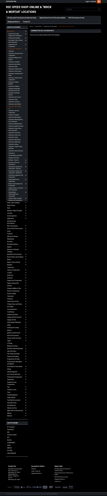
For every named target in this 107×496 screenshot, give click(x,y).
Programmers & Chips (13, 359)
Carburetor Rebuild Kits (15, 139)
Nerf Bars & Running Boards (15, 348)
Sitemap (24, 494)
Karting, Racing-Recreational (11, 222)
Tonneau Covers (11, 389)
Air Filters (10, 242)
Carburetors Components (15, 48)
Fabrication (10, 296)
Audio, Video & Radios (13, 203)
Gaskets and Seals (12, 314)
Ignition (9, 330)
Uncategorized (11, 405)
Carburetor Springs (13, 144)
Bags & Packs (11, 205)
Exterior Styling (11, 293)
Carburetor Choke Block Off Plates (16, 74)
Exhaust (9, 286)
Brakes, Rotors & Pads (13, 262)
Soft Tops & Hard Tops (13, 374)
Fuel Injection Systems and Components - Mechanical (15, 172)
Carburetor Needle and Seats (16, 126)
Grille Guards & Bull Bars (14, 322)
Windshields (10, 239)
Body (8, 208)
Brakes (9, 259)
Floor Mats (10, 307)
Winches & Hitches (12, 236)
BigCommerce (36, 494)
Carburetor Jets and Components (14, 111)
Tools (8, 392)
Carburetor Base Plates (14, 64)
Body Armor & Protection (14, 254)
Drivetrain (10, 278)
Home (31, 26)
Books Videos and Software (15, 257)
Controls (9, 213)
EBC (8, 432)
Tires (8, 387)
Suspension (10, 379)
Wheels (9, 413)
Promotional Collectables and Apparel (14, 363)
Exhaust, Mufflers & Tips (14, 288)
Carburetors (12, 153)
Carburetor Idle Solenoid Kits (15, 107)
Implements (10, 218)
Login (87, 1)
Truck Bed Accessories (13, 400)
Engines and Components (14, 280)
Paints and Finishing (13, 356)
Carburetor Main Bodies (15, 117)
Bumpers (9, 265)
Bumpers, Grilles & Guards (14, 210)
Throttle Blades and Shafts (15, 155)
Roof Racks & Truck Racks (14, 366)
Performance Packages (14, 38)
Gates (9, 445)
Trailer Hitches (11, 397)
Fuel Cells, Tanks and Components (14, 163)
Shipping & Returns (14, 22)
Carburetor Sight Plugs (14, 142)
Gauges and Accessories (14, 317)
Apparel (9, 247)
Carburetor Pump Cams (15, 135)
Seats (9, 231)
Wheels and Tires (12, 408)
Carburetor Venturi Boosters (16, 151)
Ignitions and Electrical (13, 333)
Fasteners (10, 299)
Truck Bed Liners (12, 403)
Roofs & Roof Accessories (15, 228)
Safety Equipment (12, 372)
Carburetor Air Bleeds (14, 62)
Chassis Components (13, 270)
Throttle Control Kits (14, 158)
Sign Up (93, 1)
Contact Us (26, 22)
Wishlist (33, 469)
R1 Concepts (11, 427)
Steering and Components (14, 377)
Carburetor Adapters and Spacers (15, 58)
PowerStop (10, 429)
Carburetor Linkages (14, 115)
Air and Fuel (10, 31)
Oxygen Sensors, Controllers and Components (16, 189)
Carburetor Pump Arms (14, 132)
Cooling (9, 273)
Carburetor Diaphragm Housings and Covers (14, 89)
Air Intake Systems (12, 244)
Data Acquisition (12, 216)
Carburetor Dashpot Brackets (14, 83)
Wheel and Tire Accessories (15, 410)
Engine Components (13, 283)
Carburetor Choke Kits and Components (15, 79)
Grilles (9, 325)
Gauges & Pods (11, 320)
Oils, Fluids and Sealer (13, 354)
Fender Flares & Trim (13, 301)
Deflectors (10, 275)
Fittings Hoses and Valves (14, 304)
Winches (9, 416)
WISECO (9, 448)
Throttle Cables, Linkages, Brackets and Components (15, 199)
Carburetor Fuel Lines (14, 101)
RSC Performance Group (76, 18)
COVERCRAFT (11, 443)
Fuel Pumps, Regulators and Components (16, 176)
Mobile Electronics (12, 346)
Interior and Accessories (14, 338)
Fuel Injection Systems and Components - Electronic (15, 167)
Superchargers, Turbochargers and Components (13, 194)
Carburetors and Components (13, 45)
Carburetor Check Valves (15, 71)
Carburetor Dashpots (14, 86)
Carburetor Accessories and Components (16, 54)
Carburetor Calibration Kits (15, 69)
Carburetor (11, 51)
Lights (9, 341)
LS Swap (9, 343)
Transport (10, 234)
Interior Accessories (13, 335)
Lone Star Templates (51, 494)
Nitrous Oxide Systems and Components (15, 184)
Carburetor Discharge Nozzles (14, 94)
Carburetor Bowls (13, 66)
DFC (8, 437)
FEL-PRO (9, 450)
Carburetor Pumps (13, 137)
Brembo (9, 440)
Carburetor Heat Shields (15, 104)
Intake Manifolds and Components (14, 180)
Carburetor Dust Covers (15, 97)
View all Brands (11, 453)
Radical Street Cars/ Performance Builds (52, 18)
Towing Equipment (12, 395)
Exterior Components (13, 291)
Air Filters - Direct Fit (14, 160)
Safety (9, 369)
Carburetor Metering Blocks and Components (16, 120)
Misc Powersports (12, 226)
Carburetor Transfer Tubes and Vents (15, 147)
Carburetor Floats (13, 99)
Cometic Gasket (12, 435)
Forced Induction (12, 309)
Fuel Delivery (10, 312)
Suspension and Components (11, 383)
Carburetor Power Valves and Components (15, 129)
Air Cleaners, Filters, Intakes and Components (16, 41)
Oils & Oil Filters (11, 351)
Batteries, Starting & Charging (13, 251)
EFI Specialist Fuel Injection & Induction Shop (22, 18)
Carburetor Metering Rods (15, 123)
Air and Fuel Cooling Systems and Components (15, 34)
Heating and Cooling (13, 327)
